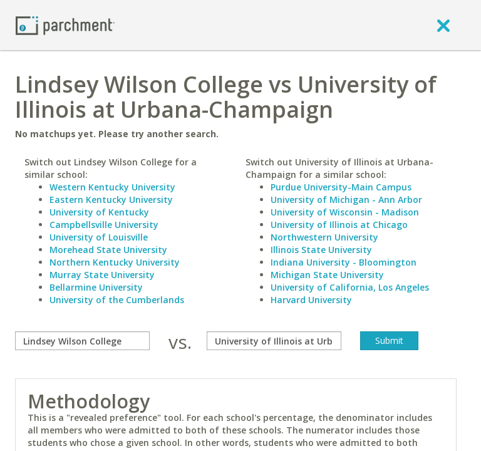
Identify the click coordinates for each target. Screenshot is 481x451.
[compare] (82, 340)
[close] (443, 25)
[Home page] (65, 25)
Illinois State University (321, 250)
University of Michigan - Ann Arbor (346, 199)
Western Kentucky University (112, 187)
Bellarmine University (96, 287)
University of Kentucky (99, 212)
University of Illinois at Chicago (339, 225)
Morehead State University (108, 250)
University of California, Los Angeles (350, 287)
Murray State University (102, 275)
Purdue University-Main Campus (341, 187)
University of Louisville (98, 237)
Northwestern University (324, 237)
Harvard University (311, 300)
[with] (274, 340)
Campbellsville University (103, 225)
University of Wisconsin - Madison (345, 212)
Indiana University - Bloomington (343, 262)
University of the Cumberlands (116, 300)
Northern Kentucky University (114, 262)
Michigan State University (327, 275)
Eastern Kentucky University (111, 199)
